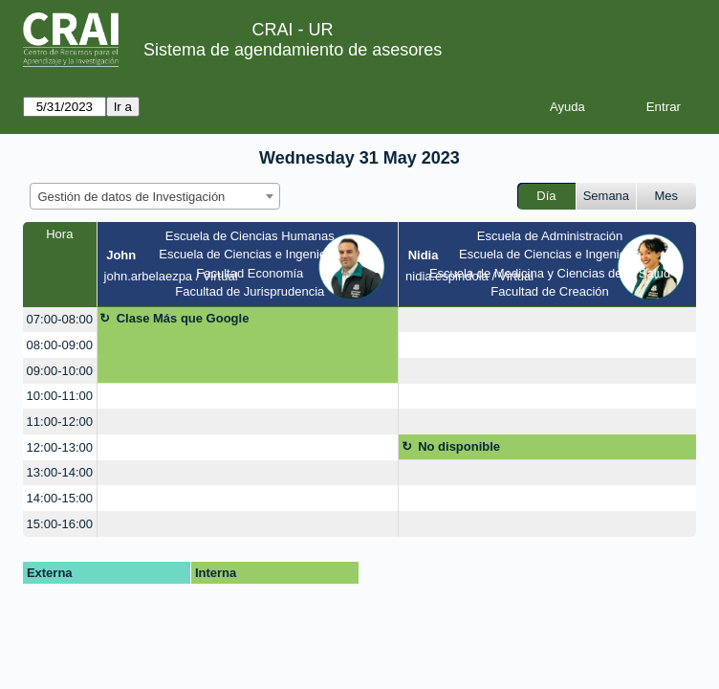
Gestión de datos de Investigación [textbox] (132, 196)
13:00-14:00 (60, 472)
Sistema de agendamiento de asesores (292, 49)
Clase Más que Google (183, 318)
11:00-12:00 (60, 421)
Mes (667, 196)
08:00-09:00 (60, 345)
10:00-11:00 (60, 396)
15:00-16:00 (60, 524)
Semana (606, 196)
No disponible (459, 446)
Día (546, 196)
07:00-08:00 (60, 319)
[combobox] (155, 196)
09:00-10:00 (60, 371)
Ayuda (567, 107)
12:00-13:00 (60, 447)
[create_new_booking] (547, 320)
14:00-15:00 (60, 498)
